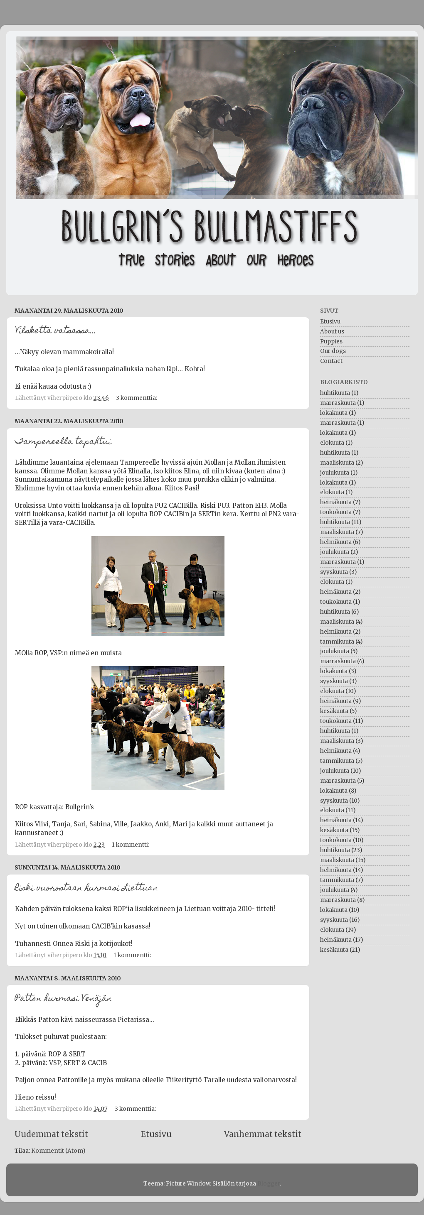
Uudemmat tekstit (51, 1134)
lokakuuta (334, 412)
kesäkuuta (334, 711)
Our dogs (333, 351)
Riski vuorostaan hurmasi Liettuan (86, 889)
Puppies (331, 341)
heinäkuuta (336, 502)
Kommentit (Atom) (58, 1150)
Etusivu (156, 1134)
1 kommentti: (131, 844)
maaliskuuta (337, 462)
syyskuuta (334, 572)
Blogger (268, 1183)
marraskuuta (338, 403)
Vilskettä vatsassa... (55, 331)
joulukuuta (334, 472)
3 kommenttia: (137, 398)
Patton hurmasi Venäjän (63, 999)
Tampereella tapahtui (63, 442)
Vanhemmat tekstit (262, 1134)
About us (332, 331)
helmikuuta (336, 542)
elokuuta (332, 442)
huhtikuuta (335, 393)
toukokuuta (336, 512)
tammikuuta (337, 641)
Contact (331, 361)
